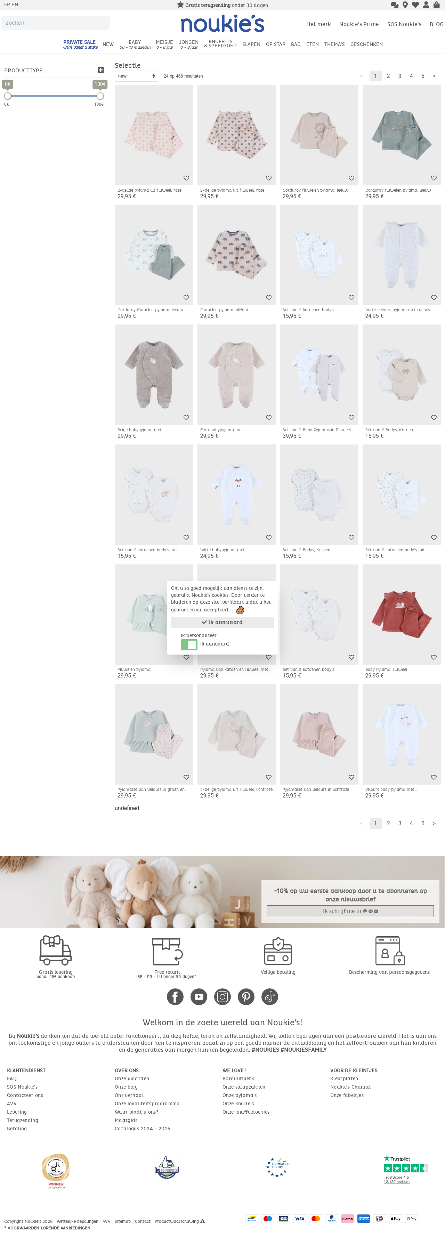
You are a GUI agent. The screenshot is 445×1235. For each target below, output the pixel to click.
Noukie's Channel (350, 1087)
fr (7, 5)
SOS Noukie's (404, 24)
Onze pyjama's (239, 1095)
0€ (6, 104)
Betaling (17, 1129)
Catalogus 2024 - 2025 (142, 1129)
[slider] (7, 96)
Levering (17, 1112)
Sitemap (123, 1221)
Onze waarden (132, 1079)
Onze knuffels (238, 1104)
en (14, 5)
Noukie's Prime (359, 24)
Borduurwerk (238, 1079)
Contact (143, 1221)
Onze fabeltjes (347, 1095)
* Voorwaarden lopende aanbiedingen (47, 1228)
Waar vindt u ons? (136, 1112)
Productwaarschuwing (180, 1221)
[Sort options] (136, 76)
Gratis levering (55, 974)
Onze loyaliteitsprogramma (147, 1104)
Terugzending (22, 1120)
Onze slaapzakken (244, 1087)
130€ (99, 104)
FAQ (12, 1079)
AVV (12, 1104)
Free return (167, 974)
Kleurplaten (344, 1079)
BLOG (437, 24)
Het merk (318, 24)
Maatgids (126, 1120)
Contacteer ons (25, 1095)
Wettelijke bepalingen (78, 1221)
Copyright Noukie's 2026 (29, 1221)
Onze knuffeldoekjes (246, 1112)
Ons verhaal (129, 1095)
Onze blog (126, 1087)
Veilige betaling (278, 972)
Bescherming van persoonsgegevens (389, 972)
